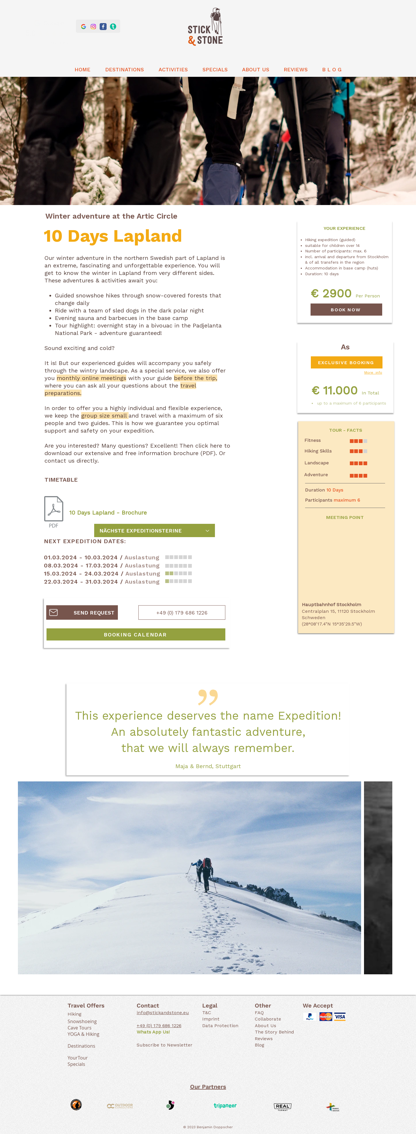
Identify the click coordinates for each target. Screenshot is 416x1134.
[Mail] (53, 612)
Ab (258, 1025)
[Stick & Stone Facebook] (103, 26)
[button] (124, 69)
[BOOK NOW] (346, 309)
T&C (206, 1012)
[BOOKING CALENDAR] (136, 634)
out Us (268, 1025)
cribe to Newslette (169, 1045)
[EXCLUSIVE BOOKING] (346, 362)
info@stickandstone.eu (163, 1012)
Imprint (211, 1019)
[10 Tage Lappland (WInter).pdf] (54, 512)
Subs (142, 1045)
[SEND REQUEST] (82, 612)
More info (373, 372)
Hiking (74, 1014)
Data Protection (220, 1025)
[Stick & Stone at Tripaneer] (112, 26)
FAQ (259, 1012)
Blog (259, 1045)
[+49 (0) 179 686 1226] (181, 612)
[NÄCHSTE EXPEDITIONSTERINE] (154, 530)
